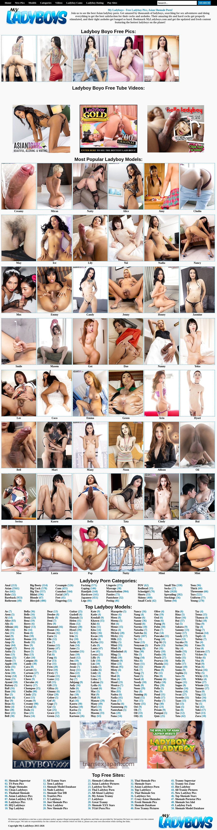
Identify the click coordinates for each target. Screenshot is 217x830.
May (93, 716)
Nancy (137, 611)
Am (7, 633)
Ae (6, 611)
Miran (114, 666)
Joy (72, 679)
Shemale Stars (143, 783)
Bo (25, 630)
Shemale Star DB (57, 793)
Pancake (159, 636)
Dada (27, 709)
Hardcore (86, 594)
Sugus (178, 685)
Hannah (74, 617)
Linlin (94, 669)
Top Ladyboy (16, 808)
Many (94, 703)
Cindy (27, 694)
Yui (197, 706)
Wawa (198, 669)
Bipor (27, 626)
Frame (51, 676)
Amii (8, 639)
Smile (178, 651)
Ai (6, 617)
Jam (72, 645)
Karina (74, 706)
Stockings (169, 597)
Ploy (156, 685)
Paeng (157, 623)
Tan (177, 709)
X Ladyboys (54, 799)
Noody (137, 682)
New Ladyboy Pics (185, 793)
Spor (178, 679)
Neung (137, 648)
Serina (179, 645)
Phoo (157, 669)
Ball (7, 688)
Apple (8, 663)
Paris (157, 645)
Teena (198, 614)
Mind (114, 648)
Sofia (178, 660)
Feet (57, 597)
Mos (113, 691)
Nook (137, 685)
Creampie (61, 585)
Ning (136, 657)
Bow (26, 645)
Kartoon (74, 716)
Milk (113, 639)
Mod (113, 676)
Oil (135, 713)
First (50, 669)
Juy (72, 694)
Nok (136, 669)
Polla (157, 688)
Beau (8, 703)
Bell (7, 716)
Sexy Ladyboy (55, 805)
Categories (45, 2)
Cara (27, 666)
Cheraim (29, 682)
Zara (198, 716)
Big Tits (34, 591)
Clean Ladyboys (18, 789)
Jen (72, 660)
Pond (157, 694)
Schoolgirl (144, 591)
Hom (72, 623)
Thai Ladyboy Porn (103, 789)
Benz (27, 620)
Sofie (178, 663)
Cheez (27, 679)
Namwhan (116, 709)
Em (49, 642)
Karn (73, 713)
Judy (72, 685)
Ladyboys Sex (143, 796)
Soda (178, 657)
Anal (7, 585)
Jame (73, 648)
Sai (177, 623)
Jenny (73, 663)
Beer (7, 713)
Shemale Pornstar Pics (188, 799)
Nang (137, 614)
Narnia (138, 626)
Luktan (95, 682)
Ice (71, 633)
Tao (177, 713)
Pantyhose (112, 597)
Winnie (199, 685)
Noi (136, 666)
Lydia (94, 685)
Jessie (73, 666)
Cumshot (60, 591)
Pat (156, 648)
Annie (8, 660)
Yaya (198, 691)
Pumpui (158, 713)
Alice (8, 620)
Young (194, 600)
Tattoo (167, 600)
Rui (177, 620)
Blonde (34, 597)
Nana (114, 716)
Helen (73, 620)
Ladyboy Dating (95, 2)
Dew (49, 623)
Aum (8, 679)
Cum (58, 588)
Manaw (95, 700)
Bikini (33, 594)
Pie (156, 673)
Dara (27, 716)
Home (8, 2)
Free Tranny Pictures (147, 808)
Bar (7, 694)
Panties (110, 594)
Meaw (114, 614)
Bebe (8, 706)
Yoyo (198, 700)
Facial (59, 594)
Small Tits (170, 585)
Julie (72, 688)
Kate (93, 611)
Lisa (93, 676)
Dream (51, 633)
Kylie (94, 639)
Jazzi (72, 657)
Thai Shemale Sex (145, 793)
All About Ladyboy (103, 793)
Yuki (197, 709)
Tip (197, 626)
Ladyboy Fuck (183, 805)
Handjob (86, 591)
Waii (197, 663)
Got (49, 709)
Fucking (85, 585)
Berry (27, 623)
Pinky (157, 682)
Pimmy (158, 679)
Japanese (86, 597)
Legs (83, 600)
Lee (93, 651)
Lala (93, 645)
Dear (50, 611)
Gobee (50, 697)
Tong (198, 630)
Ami (7, 636)
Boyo (27, 651)
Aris (7, 669)
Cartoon (29, 673)
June (72, 691)
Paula (157, 654)
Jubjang (74, 682)
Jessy (72, 669)
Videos (58, 2)
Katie (94, 614)
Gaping (85, 588)
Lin (93, 663)
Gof (49, 700)
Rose (178, 617)
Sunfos (179, 688)
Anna (8, 657)
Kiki (93, 623)
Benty (27, 617)
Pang (157, 639)
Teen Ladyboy (55, 783)
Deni (49, 620)
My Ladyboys (26, 825)
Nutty (137, 703)
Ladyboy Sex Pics (102, 786)
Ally (7, 630)
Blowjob (35, 600)
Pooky (157, 700)
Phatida (158, 663)
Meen (114, 617)
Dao (26, 713)
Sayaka (179, 642)
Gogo (50, 703)
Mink (114, 657)
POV (140, 585)
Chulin (28, 691)
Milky (114, 642)
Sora (178, 676)
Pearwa (158, 660)
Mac (93, 691)
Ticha (198, 620)
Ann (7, 654)
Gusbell (74, 614)
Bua (26, 654)
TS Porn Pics (16, 783)
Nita (136, 660)
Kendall (95, 617)
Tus (197, 642)
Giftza (50, 688)
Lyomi (94, 688)
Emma (51, 645)
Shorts (141, 594)
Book (27, 642)
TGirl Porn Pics (101, 808)
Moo (113, 688)
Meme (114, 626)
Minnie (115, 660)
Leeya (94, 654)
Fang (50, 657)
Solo (166, 591)
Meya (114, 630)
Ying (197, 694)
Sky (177, 648)
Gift (49, 685)
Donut (50, 630)
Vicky (198, 657)
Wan (197, 666)
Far (49, 660)
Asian (8, 588)
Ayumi (8, 682)
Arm (7, 673)
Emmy (51, 648)
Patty (157, 651)
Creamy (28, 703)
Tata (177, 716)
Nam (113, 700)
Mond (114, 682)
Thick (193, 588)
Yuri (197, 713)
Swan (178, 694)
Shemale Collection (103, 780)
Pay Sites (112, 2)
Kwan (94, 636)
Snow (178, 654)
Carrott (28, 669)
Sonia (178, 669)
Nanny (138, 620)
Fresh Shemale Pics (146, 802)
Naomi (138, 623)
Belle (27, 614)
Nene (137, 642)
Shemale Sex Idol (185, 802)
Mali (93, 697)
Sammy (179, 630)
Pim (156, 676)
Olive (157, 611)
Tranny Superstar (185, 780)
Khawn (95, 620)
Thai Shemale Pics (145, 780)
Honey (73, 626)
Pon (156, 691)
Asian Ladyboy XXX (20, 799)
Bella (27, 611)
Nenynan (139, 645)
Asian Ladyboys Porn (147, 786)
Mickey (115, 633)
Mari (94, 706)
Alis (7, 623)
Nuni (137, 697)
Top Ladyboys (143, 789)
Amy (7, 645)
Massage (111, 588)
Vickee (199, 654)
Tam (177, 706)
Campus (29, 660)
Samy (178, 633)
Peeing (110, 600)
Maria (94, 709)
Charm (28, 676)
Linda (94, 666)
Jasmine (74, 651)
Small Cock (144, 600)
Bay (7, 700)
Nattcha (138, 633)
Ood (156, 617)
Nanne (137, 617)
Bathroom (10, 600)
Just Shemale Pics (57, 802)
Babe (8, 594)
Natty (137, 636)
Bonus (27, 639)
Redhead (143, 588)
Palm (157, 626)
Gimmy (51, 691)
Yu (196, 703)
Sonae (178, 666)
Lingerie (111, 585)
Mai (93, 694)
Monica (115, 685)
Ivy (71, 639)
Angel (8, 648)
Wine (198, 682)
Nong (137, 673)
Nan (113, 713)
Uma (198, 645)
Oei (136, 706)
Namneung (117, 706)
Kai (72, 700)
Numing (138, 694)
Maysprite (116, 611)
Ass (7, 591)
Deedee (51, 614)
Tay (197, 611)
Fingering (61, 600)
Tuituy (199, 639)
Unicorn (200, 651)
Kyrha (94, 642)
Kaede (73, 697)
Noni (136, 676)
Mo (112, 673)
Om (156, 614)
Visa (197, 660)
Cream (28, 700)
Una (197, 648)
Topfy (198, 636)
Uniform (195, 597)
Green (50, 716)
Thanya (199, 617)
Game (50, 679)
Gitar (50, 694)
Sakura (179, 626)
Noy (136, 691)
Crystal (28, 706)
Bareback (10, 597)
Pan (156, 633)
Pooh (157, 697)
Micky (114, 636)
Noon (137, 688)
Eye (49, 651)
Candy (28, 663)
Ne (135, 639)
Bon (26, 636)
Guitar (73, 611)
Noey (137, 663)
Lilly (93, 657)
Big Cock (35, 588)
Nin (136, 654)
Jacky (73, 642)
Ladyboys (97, 799)
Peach (157, 657)
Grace (50, 713)
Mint (113, 663)
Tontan (199, 633)
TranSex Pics (54, 796)
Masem (95, 713)
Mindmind (117, 651)
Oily (136, 716)
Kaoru (73, 703)
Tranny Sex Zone (185, 783)
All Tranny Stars (56, 780)
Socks (167, 588)
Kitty (94, 633)
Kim (93, 626)
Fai (49, 654)
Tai (177, 703)
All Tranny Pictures (186, 789)
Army (8, 676)
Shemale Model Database (61, 786)
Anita (8, 651)
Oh (135, 709)
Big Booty (35, 585)
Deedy (50, 617)
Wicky (199, 676)
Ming (114, 654)
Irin (72, 636)
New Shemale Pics (57, 808)
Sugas (178, 682)
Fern (50, 666)
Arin (7, 666)
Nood (137, 679)
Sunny (178, 691)
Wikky (199, 679)
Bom (26, 633)
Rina (178, 614)
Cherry (28, 685)
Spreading (170, 594)
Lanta (94, 648)
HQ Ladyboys (17, 805)
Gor (49, 706)
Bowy (27, 648)
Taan (178, 700)
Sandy (178, 636)
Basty (8, 697)
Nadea (114, 694)
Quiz (157, 716)
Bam (7, 691)
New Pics (20, 2)
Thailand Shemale (19, 793)
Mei (113, 623)
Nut (136, 700)
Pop (156, 703)
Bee (7, 709)
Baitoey (9, 685)
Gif (49, 682)
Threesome (196, 591)
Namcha (115, 703)
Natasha (138, 630)
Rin (177, 611)
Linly (94, 673)
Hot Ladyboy (182, 786)
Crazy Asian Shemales (147, 799)
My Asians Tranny (102, 796)
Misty (114, 669)
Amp (8, 642)
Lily (93, 660)
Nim (136, 651)
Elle (49, 639)
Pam (156, 630)
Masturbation (114, 591)
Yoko (198, 697)
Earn (50, 636)
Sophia (179, 673)
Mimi (114, 645)
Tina (197, 623)
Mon (113, 679)
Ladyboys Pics (17, 802)
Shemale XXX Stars (103, 805)
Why (198, 673)
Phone (157, 666)
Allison (9, 626)
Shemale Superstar (20, 780)
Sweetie (179, 697)
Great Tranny (100, 802)
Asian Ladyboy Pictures (105, 783)
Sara (178, 639)
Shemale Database (145, 805)
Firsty (50, 673)
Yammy (199, 688)
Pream (158, 709)
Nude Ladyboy (55, 789)
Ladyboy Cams (74, 2)
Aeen (8, 614)
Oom (157, 620)
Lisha (94, 679)
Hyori (73, 630)
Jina (72, 673)
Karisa (73, 709)
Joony (73, 676)
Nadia (114, 697)
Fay (49, 663)
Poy (156, 706)
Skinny (142, 597)
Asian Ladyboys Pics (20, 796)
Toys (193, 594)
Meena (114, 620)
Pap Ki (158, 642)
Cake (27, 657)
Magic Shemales (18, 786)
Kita (93, 630)
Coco (27, 697)
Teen (193, 585)
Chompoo (29, 688)
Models (32, 2)
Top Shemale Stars (186, 796)
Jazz (72, 654)
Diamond (52, 626)
